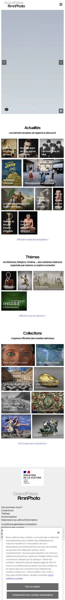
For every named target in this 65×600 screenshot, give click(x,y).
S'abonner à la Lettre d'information (19, 520)
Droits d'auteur (9, 517)
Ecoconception (9, 534)
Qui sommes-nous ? (11, 507)
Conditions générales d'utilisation (19, 524)
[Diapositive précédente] (4, 62)
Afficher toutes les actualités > (32, 254)
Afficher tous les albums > (32, 331)
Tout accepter (32, 596)
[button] (61, 4)
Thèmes (5, 513)
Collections (7, 510)
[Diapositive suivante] (61, 62)
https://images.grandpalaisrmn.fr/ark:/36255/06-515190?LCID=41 (5, 109)
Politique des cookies (12, 527)
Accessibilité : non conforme (16, 530)
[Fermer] (58, 541)
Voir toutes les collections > (32, 458)
